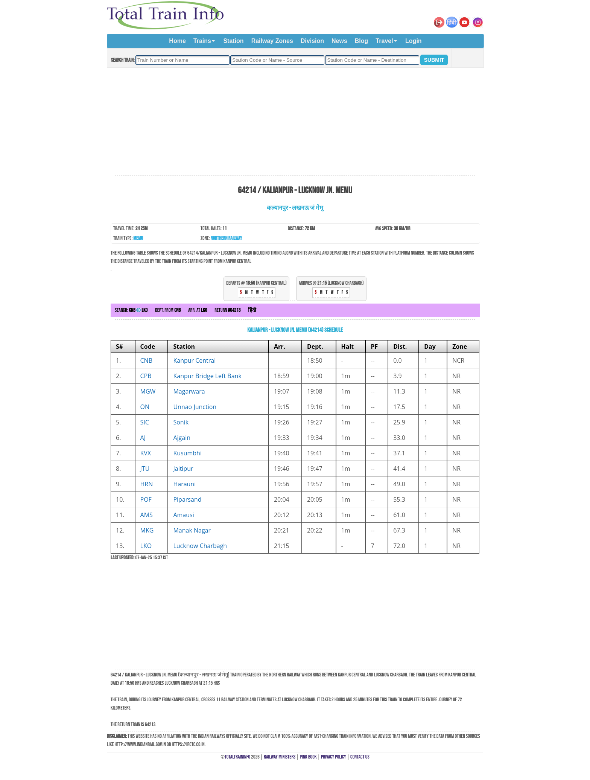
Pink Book (308, 757)
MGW (148, 391)
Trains (202, 41)
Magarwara (189, 391)
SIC (144, 422)
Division (312, 41)
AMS (146, 515)
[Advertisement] (295, 122)
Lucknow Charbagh (200, 546)
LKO (146, 546)
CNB (146, 360)
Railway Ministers (279, 757)
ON (145, 407)
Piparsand (187, 499)
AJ (143, 438)
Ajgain (181, 438)
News (339, 41)
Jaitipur (183, 468)
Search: (131, 310)
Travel (384, 41)
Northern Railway (226, 238)
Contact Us (360, 757)
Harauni (184, 484)
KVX (145, 453)
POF (146, 499)
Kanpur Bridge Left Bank (207, 376)
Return (227, 310)
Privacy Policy (333, 757)
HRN (146, 484)
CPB (146, 376)
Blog (361, 41)
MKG (147, 530)
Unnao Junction (194, 407)
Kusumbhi (187, 453)
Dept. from (168, 310)
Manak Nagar (192, 530)
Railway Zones (272, 41)
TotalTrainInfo (237, 757)
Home (177, 41)
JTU (145, 468)
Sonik (181, 422)
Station (233, 41)
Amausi (183, 515)
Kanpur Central (194, 360)
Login (413, 41)
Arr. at (197, 310)
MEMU (138, 238)
